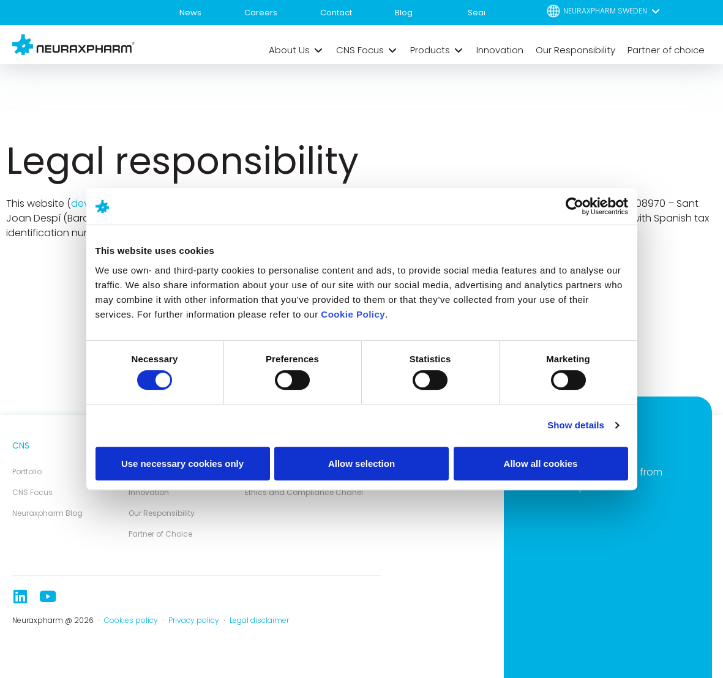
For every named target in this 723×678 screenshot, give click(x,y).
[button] (604, 10)
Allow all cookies (541, 463)
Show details (575, 425)
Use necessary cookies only (182, 463)
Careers (260, 12)
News (190, 12)
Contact (336, 12)
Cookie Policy (353, 314)
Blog (404, 12)
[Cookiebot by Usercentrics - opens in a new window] (574, 206)
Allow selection (361, 463)
